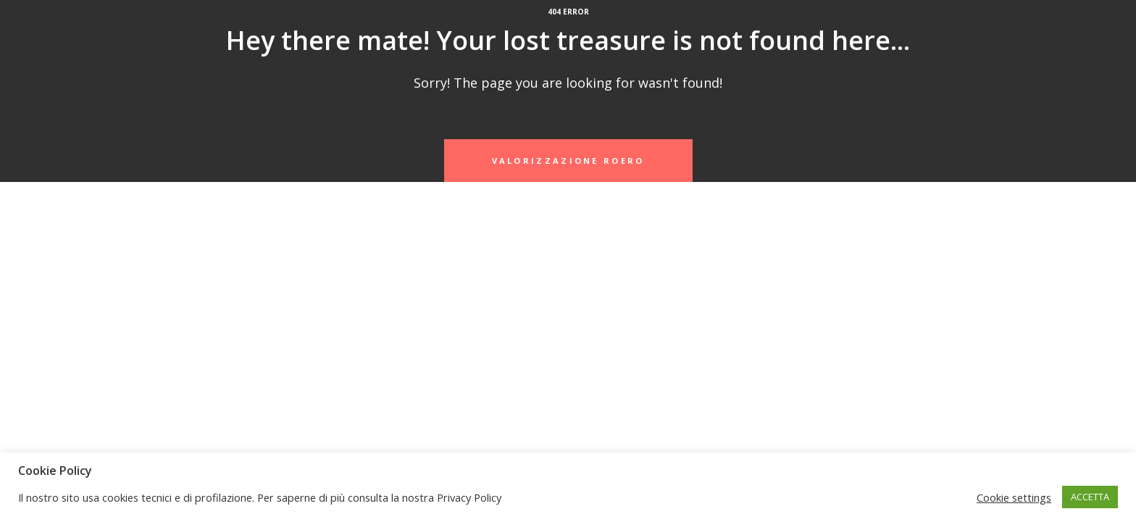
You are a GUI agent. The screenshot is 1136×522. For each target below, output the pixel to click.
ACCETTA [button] (1090, 496)
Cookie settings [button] (1014, 497)
